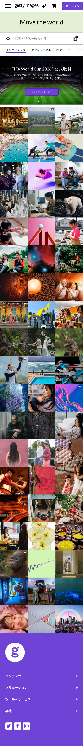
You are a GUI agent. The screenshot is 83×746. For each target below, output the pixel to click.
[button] (38, 101)
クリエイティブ (16, 50)
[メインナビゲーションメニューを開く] (8, 6)
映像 (59, 50)
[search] (9, 38)
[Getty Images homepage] (27, 6)
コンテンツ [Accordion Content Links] (41, 676)
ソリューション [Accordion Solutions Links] (41, 687)
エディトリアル (41, 50)
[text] (40, 38)
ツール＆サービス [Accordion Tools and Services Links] (41, 699)
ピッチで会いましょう (42, 92)
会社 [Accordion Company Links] (41, 711)
